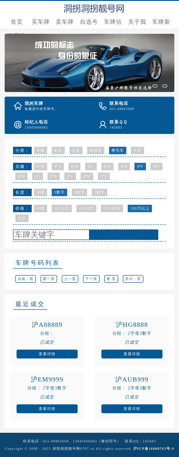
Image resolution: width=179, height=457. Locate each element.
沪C (91, 166)
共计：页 (133, 279)
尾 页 (111, 279)
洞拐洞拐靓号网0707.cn (73, 448)
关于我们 (137, 24)
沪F (140, 166)
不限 (40, 150)
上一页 (70, 279)
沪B (74, 166)
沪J (37, 176)
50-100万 (112, 208)
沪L (70, 176)
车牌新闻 (161, 24)
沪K (53, 176)
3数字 (59, 192)
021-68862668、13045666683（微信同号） (82, 441)
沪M (87, 176)
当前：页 (26, 279)
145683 (149, 441)
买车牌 (41, 22)
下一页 (91, 279)
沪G (156, 166)
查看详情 (47, 354)
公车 (76, 150)
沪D (107, 166)
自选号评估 (89, 24)
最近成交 (30, 304)
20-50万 (86, 208)
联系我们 (17, 38)
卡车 (137, 150)
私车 (58, 150)
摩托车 (117, 150)
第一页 (49, 279)
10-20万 (61, 208)
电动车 (96, 150)
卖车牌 (65, 22)
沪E (123, 166)
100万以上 (140, 208)
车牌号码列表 (37, 262)
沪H (21, 176)
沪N (104, 176)
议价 (22, 218)
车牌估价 (113, 24)
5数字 (99, 192)
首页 (17, 22)
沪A (58, 166)
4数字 (79, 192)
